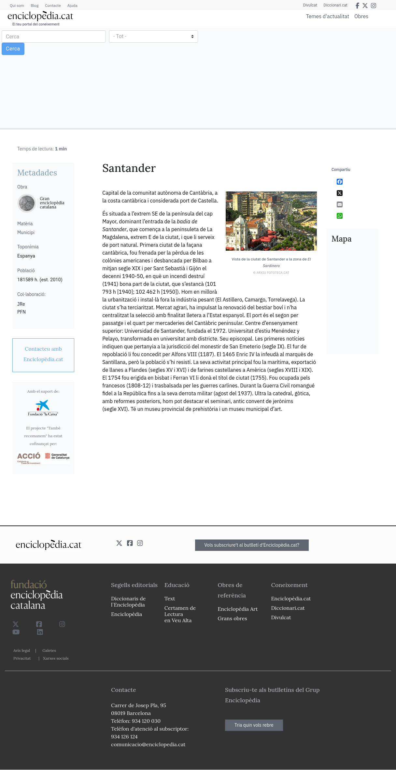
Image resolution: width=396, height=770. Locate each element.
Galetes (49, 650)
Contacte (53, 5)
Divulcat (310, 5)
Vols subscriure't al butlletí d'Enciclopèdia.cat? (252, 545)
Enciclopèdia (126, 614)
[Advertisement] (296, 77)
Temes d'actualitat (327, 16)
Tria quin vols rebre (254, 725)
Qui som (17, 5)
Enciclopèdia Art (238, 609)
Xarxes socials (55, 658)
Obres (361, 16)
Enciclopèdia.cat (291, 598)
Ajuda (72, 5)
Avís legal (21, 650)
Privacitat (22, 658)
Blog (34, 5)
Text (169, 598)
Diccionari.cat (335, 5)
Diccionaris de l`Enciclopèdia (128, 601)
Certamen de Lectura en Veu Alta (180, 614)
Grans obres (232, 618)
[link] (43, 353)
